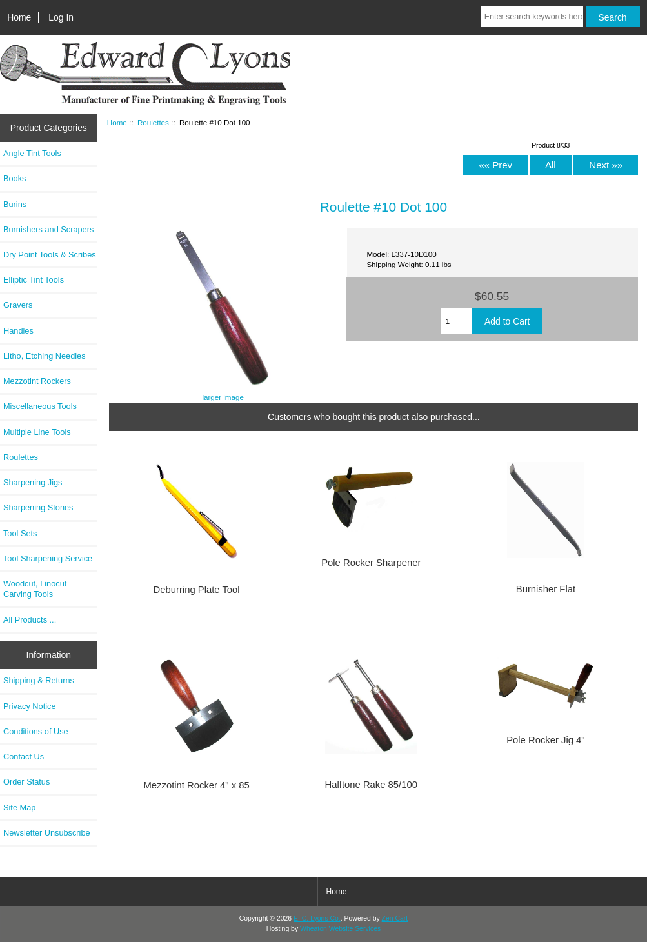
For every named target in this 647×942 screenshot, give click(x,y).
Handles (18, 331)
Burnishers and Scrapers (48, 229)
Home (19, 17)
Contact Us (23, 756)
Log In (61, 17)
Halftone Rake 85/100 (371, 784)
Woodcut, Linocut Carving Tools (34, 589)
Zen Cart (395, 918)
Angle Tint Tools (32, 153)
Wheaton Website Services (340, 928)
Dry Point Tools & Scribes (49, 254)
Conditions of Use (35, 731)
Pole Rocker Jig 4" (545, 740)
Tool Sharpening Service (47, 558)
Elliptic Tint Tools (33, 280)
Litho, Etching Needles (44, 356)
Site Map (19, 807)
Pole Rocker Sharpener (371, 562)
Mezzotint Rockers (37, 381)
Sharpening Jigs (32, 482)
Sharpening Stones (38, 507)
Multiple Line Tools (37, 432)
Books (14, 178)
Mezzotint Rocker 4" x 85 (196, 785)
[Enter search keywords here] (532, 16)
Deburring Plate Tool (197, 590)
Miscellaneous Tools (40, 406)
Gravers (17, 305)
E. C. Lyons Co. (317, 918)
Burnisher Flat (545, 589)
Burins (14, 204)
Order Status (26, 782)
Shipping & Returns (38, 680)
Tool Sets (20, 533)
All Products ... (29, 620)
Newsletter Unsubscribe (46, 832)
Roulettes (153, 122)
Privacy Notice (29, 706)
